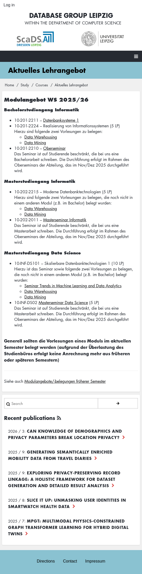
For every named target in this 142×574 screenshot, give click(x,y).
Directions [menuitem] (46, 561)
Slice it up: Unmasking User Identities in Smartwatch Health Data (67, 503)
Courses (42, 84)
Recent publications (29, 417)
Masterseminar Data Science (63, 302)
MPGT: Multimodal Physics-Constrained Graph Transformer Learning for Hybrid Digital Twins (68, 527)
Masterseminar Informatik (64, 220)
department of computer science (85, 23)
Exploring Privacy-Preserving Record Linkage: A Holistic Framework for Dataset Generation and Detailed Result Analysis (64, 479)
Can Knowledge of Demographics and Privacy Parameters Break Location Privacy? (65, 434)
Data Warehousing (40, 137)
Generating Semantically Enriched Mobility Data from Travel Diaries (60, 455)
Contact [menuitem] (70, 561)
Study (25, 84)
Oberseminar (54, 148)
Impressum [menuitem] (95, 561)
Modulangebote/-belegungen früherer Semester (65, 381)
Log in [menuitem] (9, 5)
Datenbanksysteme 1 (61, 120)
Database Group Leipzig (71, 15)
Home (9, 84)
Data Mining (35, 142)
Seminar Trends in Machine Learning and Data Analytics (72, 286)
